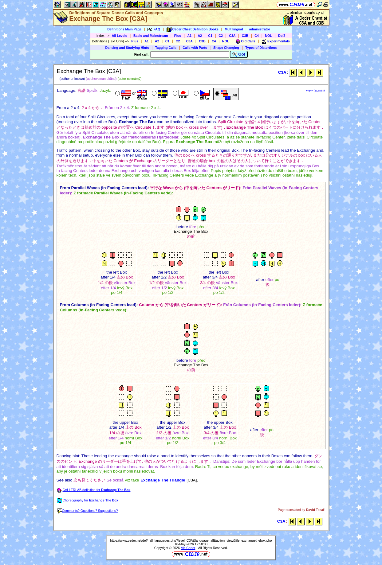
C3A (232, 35)
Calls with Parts (195, 47)
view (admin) (315, 90)
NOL (268, 35)
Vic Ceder (188, 548)
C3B (245, 35)
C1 (210, 35)
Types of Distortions (261, 47)
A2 (200, 35)
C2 (221, 35)
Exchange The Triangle (162, 480)
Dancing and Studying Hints (127, 47)
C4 (256, 35)
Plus (177, 35)
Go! (239, 54)
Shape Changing (226, 47)
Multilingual (234, 29)
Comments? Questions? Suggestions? (87, 510)
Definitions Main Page (124, 29)
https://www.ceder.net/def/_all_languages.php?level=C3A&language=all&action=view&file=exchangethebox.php (191, 540)
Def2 (281, 35)
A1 (189, 35)
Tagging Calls (165, 47)
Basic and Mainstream (150, 35)
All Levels (119, 35)
